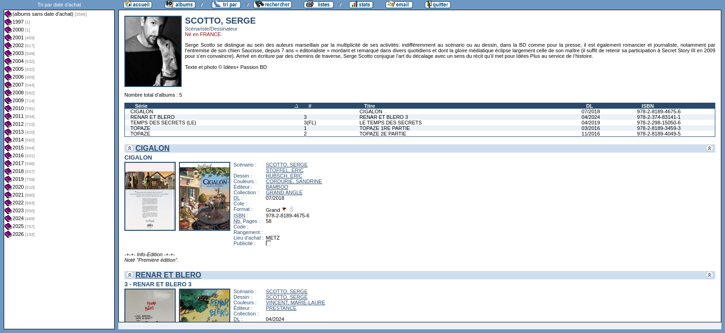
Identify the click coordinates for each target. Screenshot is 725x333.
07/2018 (591, 111)
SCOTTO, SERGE (286, 164)
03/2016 (591, 128)
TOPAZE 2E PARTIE (382, 133)
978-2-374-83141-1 (659, 117)
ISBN (648, 106)
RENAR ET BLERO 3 (383, 117)
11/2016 (591, 133)
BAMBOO (277, 187)
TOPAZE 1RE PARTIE (384, 128)
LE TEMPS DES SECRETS (390, 122)
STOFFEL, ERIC (285, 170)
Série (141, 106)
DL (589, 106)
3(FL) (310, 122)
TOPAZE (140, 128)
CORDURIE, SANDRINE (294, 181)
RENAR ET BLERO (152, 117)
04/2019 (591, 122)
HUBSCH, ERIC (284, 176)
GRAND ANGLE (284, 192)
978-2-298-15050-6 (659, 122)
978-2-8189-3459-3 (659, 128)
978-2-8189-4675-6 (659, 111)
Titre (369, 106)
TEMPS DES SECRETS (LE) (163, 122)
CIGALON (142, 111)
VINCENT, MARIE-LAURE (295, 302)
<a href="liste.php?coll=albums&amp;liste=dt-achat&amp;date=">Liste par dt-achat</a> (59, 164)
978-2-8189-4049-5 (659, 133)
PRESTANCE (281, 308)
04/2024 (591, 117)
